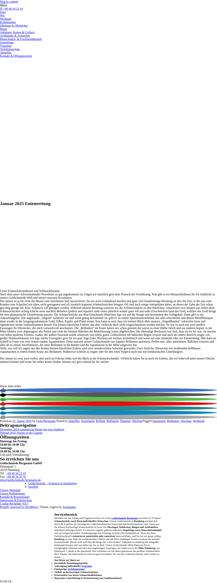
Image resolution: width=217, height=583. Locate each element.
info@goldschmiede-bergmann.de (20, 480)
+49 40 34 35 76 (16, 476)
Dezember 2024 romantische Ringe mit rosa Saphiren (32, 429)
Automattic (69, 507)
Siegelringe (7, 42)
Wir (2, 15)
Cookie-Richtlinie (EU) (14, 503)
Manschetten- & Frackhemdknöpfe (21, 39)
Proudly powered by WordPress (19, 507)
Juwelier (33, 486)
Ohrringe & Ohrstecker (14, 25)
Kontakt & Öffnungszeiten (16, 56)
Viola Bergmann (46, 421)
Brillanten (113, 421)
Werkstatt (5, 18)
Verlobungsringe (10, 49)
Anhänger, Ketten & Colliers (17, 32)
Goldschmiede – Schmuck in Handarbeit (52, 483)
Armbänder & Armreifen (15, 35)
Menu (3, 5)
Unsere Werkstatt (10, 490)
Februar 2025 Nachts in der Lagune (21, 432)
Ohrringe (137, 421)
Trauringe (6, 45)
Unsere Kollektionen (12, 493)
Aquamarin (87, 421)
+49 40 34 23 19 (16, 473)
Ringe (3, 29)
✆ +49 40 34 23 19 (11, 8)
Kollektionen (8, 22)
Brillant (100, 421)
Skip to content (9, 1)
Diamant (125, 421)
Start (3, 12)
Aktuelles (5, 52)
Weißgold (198, 421)
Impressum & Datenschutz (16, 500)
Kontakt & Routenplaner (15, 496)
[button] (3, 390)
